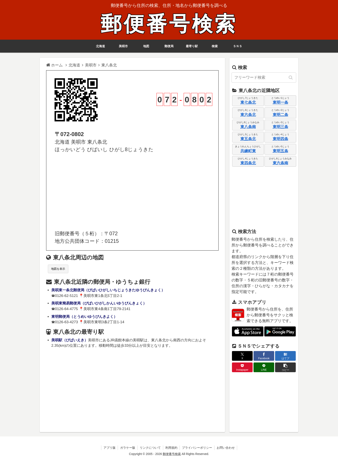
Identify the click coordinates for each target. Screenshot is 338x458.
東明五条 (280, 151)
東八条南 (248, 127)
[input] (264, 77)
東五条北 (248, 139)
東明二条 (280, 115)
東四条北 (248, 163)
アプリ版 (109, 447)
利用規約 (171, 447)
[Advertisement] (132, 192)
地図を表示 (58, 268)
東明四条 (280, 139)
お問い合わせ (226, 447)
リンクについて (150, 447)
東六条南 (280, 163)
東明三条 (280, 127)
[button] (291, 77)
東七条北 (248, 102)
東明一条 (280, 102)
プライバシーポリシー (197, 447)
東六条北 (248, 115)
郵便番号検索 (169, 24)
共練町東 (248, 151)
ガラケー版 (127, 447)
